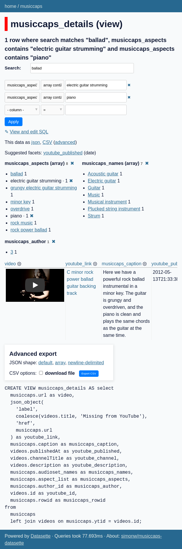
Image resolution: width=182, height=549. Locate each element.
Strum (94, 215)
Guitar (94, 187)
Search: (13, 67)
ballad (16, 173)
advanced (65, 142)
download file (57, 373)
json (36, 142)
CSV (47, 142)
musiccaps (31, 6)
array (60, 362)
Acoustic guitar (103, 173)
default (45, 362)
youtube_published (63, 152)
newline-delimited (86, 362)
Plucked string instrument (114, 208)
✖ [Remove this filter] (129, 85)
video (10, 263)
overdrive (20, 208)
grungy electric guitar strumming (43, 187)
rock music (21, 222)
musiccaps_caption (121, 263)
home (10, 6)
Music (94, 194)
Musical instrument (107, 201)
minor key (20, 201)
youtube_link (79, 263)
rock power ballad (28, 229)
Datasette (40, 536)
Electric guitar (102, 180)
